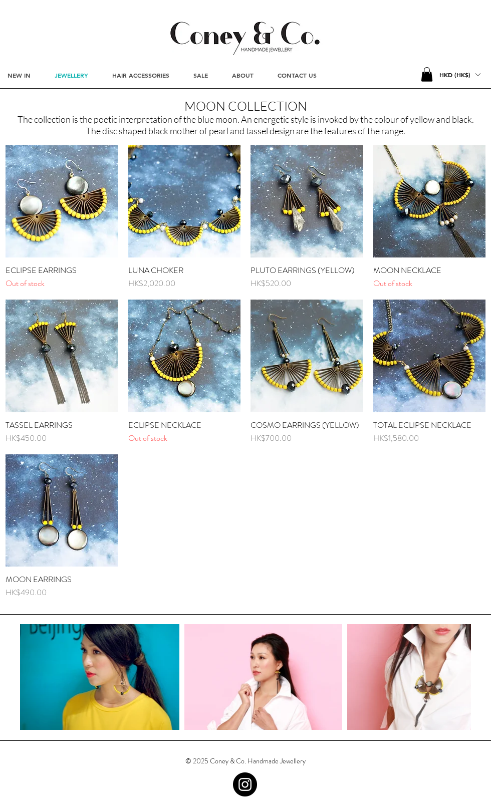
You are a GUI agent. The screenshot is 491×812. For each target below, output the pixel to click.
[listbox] (459, 74)
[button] (427, 74)
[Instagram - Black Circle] (245, 784)
